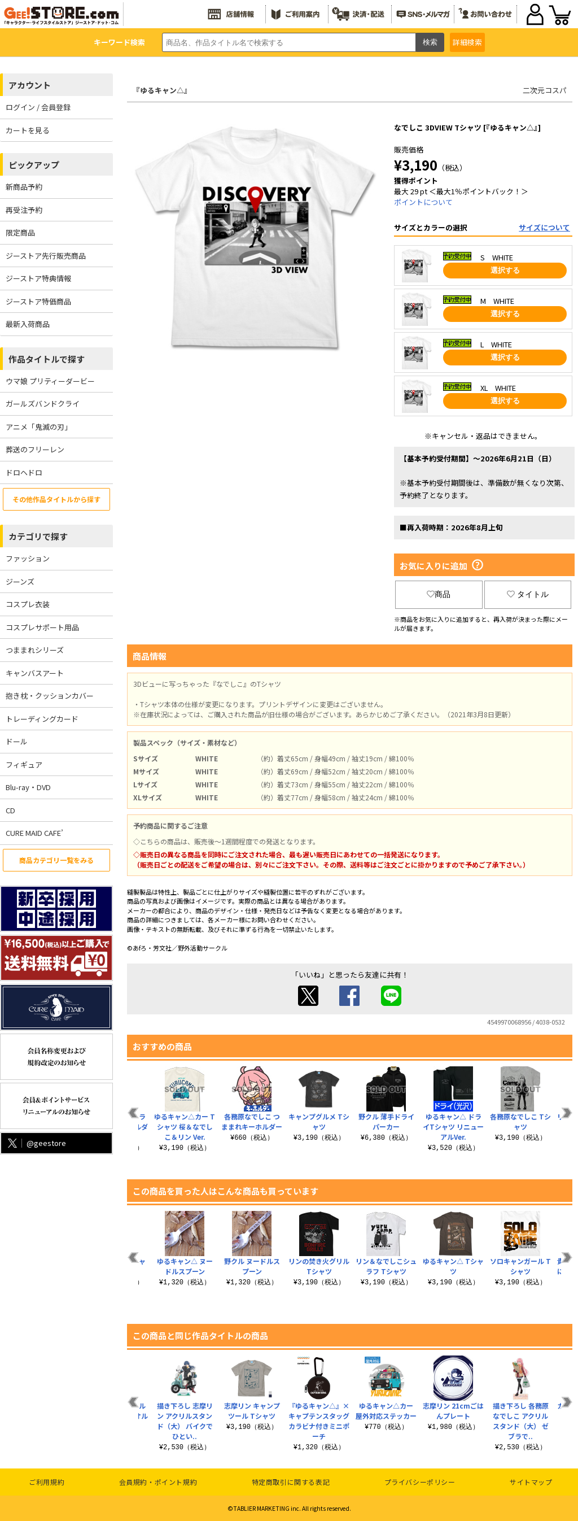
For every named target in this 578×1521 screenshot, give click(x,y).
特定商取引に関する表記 (291, 1482)
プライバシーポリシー (420, 1482)
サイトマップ (531, 1482)
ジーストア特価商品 (38, 301)
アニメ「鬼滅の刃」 (39, 426)
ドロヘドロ (24, 472)
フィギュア (24, 764)
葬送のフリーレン (35, 449)
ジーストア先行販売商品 (46, 255)
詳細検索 (467, 42)
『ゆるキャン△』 (162, 90)
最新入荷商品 (28, 324)
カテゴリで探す (38, 536)
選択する (505, 270)
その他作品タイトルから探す (56, 499)
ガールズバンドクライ (43, 403)
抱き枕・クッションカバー (50, 695)
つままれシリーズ (35, 649)
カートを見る (28, 130)
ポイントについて (423, 202)
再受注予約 (24, 209)
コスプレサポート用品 (42, 627)
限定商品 (20, 232)
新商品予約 (24, 186)
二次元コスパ (545, 90)
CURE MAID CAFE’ (34, 832)
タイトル (528, 594)
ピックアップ (33, 165)
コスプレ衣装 (28, 604)
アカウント (29, 85)
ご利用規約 (46, 1482)
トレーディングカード (42, 718)
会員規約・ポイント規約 (158, 1482)
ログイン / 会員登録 (38, 107)
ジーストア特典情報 (38, 278)
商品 (438, 594)
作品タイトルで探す (46, 359)
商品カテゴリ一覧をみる (56, 860)
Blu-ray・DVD (28, 787)
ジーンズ (20, 581)
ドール (17, 741)
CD (10, 810)
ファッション (28, 558)
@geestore (36, 1143)
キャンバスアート (35, 673)
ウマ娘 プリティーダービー (50, 381)
